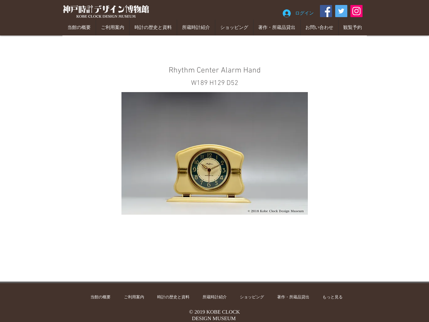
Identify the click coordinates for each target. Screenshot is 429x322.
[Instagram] (356, 11)
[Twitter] (341, 11)
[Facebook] (326, 11)
